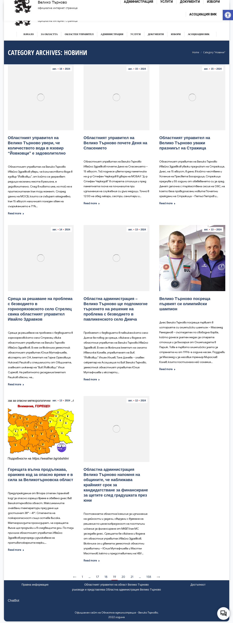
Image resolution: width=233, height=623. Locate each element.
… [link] (90, 577)
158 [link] (148, 577)
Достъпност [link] (198, 584)
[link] (228, 15)
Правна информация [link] (35, 584)
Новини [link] (41, 159)
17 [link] (97, 577)
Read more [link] (16, 213)
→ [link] (158, 577)
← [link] (74, 577)
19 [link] (114, 577)
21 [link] (132, 577)
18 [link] (106, 577)
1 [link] (82, 577)
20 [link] (123, 577)
